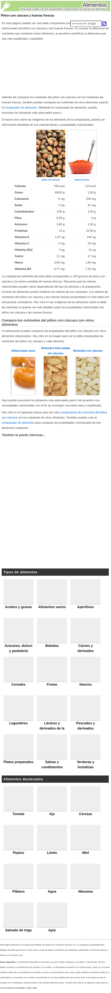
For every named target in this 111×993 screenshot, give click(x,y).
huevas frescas (81, 180)
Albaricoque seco (23, 350)
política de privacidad (16, 988)
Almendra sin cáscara (88, 350)
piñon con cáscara (51, 180)
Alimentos (95, 5)
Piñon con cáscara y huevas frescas (27, 15)
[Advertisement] (55, 67)
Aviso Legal (32, 988)
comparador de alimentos (21, 107)
